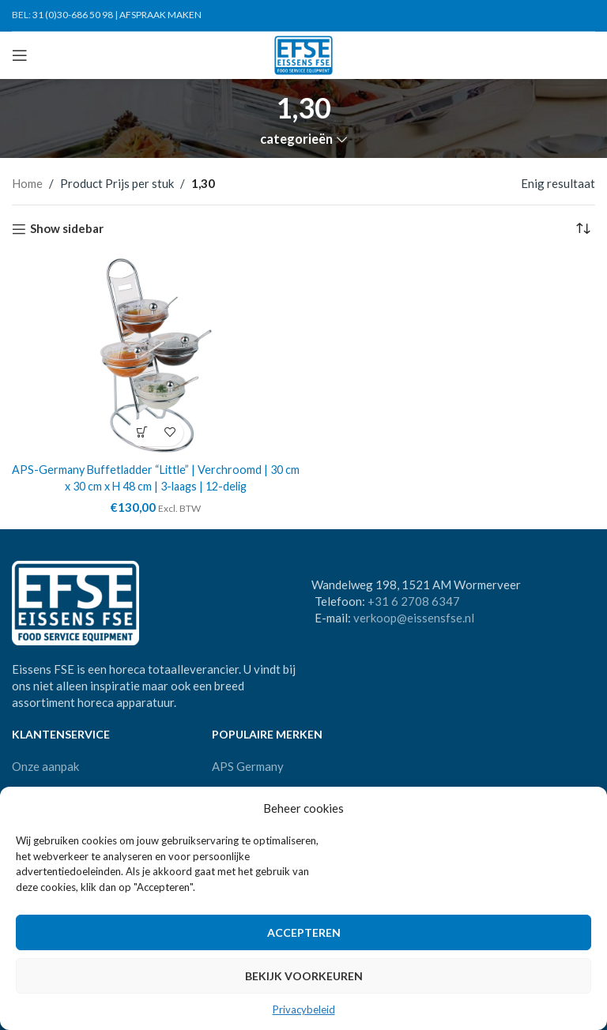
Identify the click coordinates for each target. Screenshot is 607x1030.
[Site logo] (304, 54)
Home (27, 183)
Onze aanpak (45, 765)
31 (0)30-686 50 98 (72, 15)
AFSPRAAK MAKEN (160, 15)
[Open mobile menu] (20, 55)
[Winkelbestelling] (583, 229)
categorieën (296, 139)
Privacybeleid (304, 1009)
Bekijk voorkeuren (304, 976)
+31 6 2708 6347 (414, 601)
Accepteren (304, 932)
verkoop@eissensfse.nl (413, 618)
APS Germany (248, 765)
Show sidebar (67, 229)
